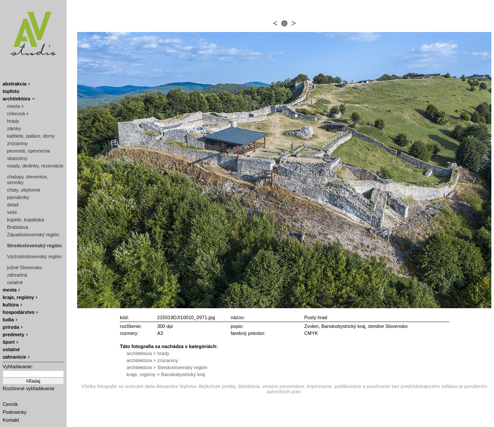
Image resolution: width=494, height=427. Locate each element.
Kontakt (11, 420)
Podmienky (14, 412)
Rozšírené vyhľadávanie (28, 388)
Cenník (10, 404)
